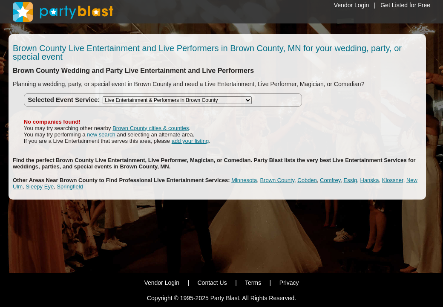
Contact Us (212, 282)
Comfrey (330, 180)
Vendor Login (351, 5)
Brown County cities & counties (150, 128)
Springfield (70, 186)
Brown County (277, 180)
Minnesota (244, 180)
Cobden (307, 180)
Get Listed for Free (405, 5)
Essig (350, 180)
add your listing (190, 141)
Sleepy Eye (40, 186)
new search (101, 134)
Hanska (369, 180)
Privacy (289, 282)
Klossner (392, 180)
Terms (253, 282)
